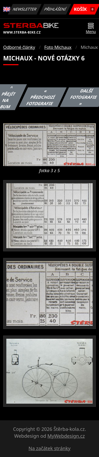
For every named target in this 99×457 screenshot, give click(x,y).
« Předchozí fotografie (40, 97)
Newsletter (25, 9)
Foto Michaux (58, 47)
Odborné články (19, 47)
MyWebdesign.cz (66, 436)
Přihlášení (55, 9)
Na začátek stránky (49, 448)
